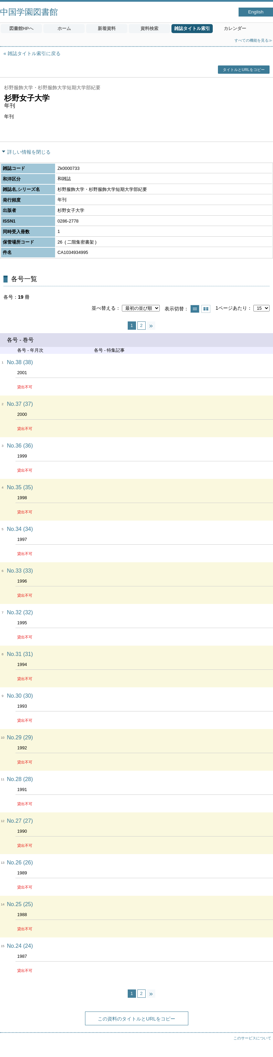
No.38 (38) (20, 362)
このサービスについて (252, 1038)
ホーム (64, 28)
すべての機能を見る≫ (253, 40)
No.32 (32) (20, 612)
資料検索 (149, 28)
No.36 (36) (20, 446)
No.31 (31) (20, 654)
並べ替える (104, 308)
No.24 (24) (20, 946)
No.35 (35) (20, 487)
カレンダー (235, 28)
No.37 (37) (20, 404)
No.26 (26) (20, 862)
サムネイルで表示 (205, 309)
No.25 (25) (20, 904)
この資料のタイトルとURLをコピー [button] (136, 1019)
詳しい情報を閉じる (29, 152)
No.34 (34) (20, 529)
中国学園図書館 (29, 12)
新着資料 (107, 28)
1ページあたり (231, 308)
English (256, 11)
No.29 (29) (20, 737)
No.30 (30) (20, 696)
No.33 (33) (20, 571)
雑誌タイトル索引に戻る (34, 53)
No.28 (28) (20, 779)
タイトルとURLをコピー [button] (243, 70)
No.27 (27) (20, 821)
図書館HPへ (21, 28)
